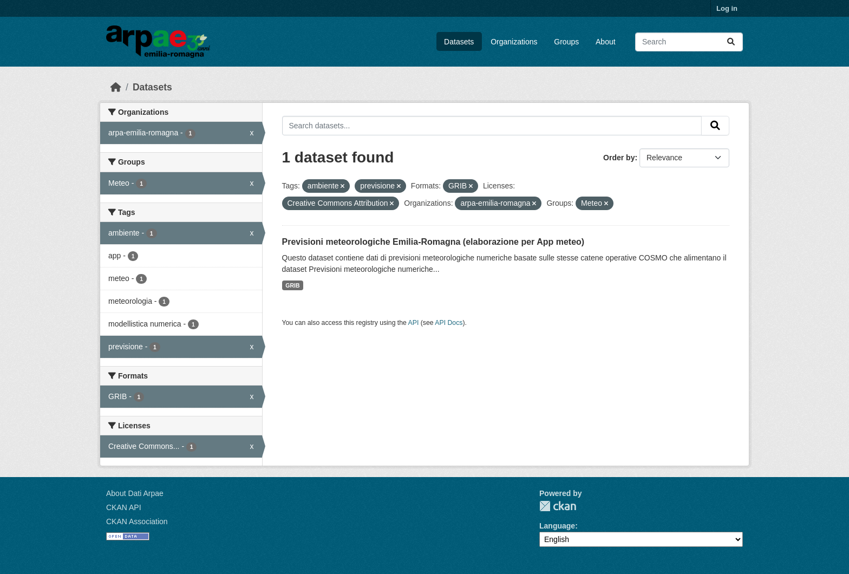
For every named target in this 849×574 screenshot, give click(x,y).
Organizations (514, 41)
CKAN (557, 506)
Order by (619, 157)
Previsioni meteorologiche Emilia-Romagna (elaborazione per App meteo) (433, 241)
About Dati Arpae (135, 493)
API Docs (448, 323)
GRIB (292, 285)
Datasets (459, 41)
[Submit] (731, 41)
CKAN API (123, 507)
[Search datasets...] (689, 41)
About (606, 41)
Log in (726, 8)
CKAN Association (137, 521)
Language (557, 525)
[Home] (115, 87)
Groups (566, 41)
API (413, 323)
